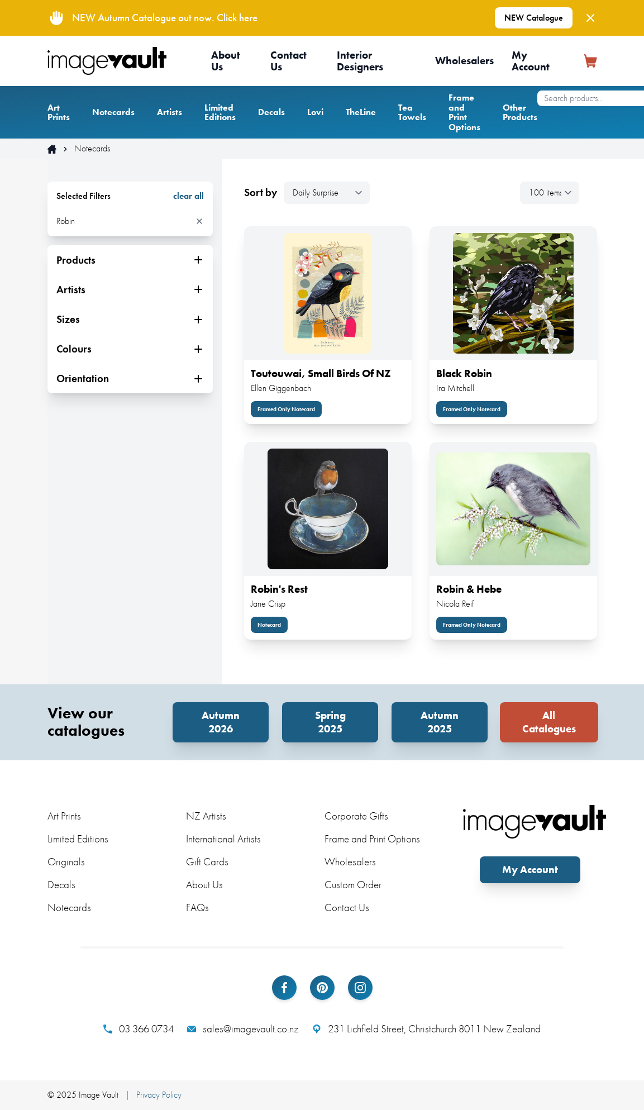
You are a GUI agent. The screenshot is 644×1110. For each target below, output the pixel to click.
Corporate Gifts (356, 816)
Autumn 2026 (221, 722)
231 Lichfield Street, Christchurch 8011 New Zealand (426, 1029)
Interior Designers (360, 61)
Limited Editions (220, 112)
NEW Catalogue (533, 17)
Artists (169, 112)
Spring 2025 (330, 722)
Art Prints (58, 112)
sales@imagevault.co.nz (243, 1029)
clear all (188, 196)
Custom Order (353, 885)
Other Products (520, 112)
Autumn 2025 (440, 722)
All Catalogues (549, 722)
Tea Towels (412, 112)
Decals (271, 112)
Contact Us (288, 61)
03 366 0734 (138, 1029)
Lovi (315, 112)
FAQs (197, 907)
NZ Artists (206, 816)
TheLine (361, 112)
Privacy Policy (159, 1095)
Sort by (260, 192)
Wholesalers (464, 60)
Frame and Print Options (464, 112)
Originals (66, 862)
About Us (225, 61)
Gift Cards (207, 862)
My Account (531, 61)
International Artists (223, 839)
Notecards (113, 112)
